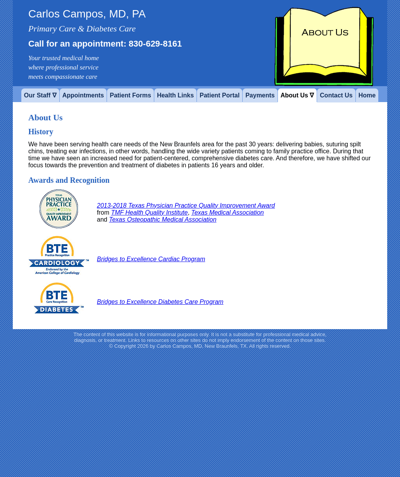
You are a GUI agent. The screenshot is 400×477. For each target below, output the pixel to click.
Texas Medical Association (227, 212)
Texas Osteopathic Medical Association (162, 219)
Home (367, 95)
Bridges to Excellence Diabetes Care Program (160, 301)
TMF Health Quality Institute (149, 212)
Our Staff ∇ (40, 95)
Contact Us (336, 95)
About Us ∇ (297, 95)
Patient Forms (130, 95)
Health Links (175, 95)
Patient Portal (220, 95)
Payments (260, 95)
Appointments (83, 95)
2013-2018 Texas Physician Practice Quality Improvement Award (186, 205)
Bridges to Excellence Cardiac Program (151, 259)
